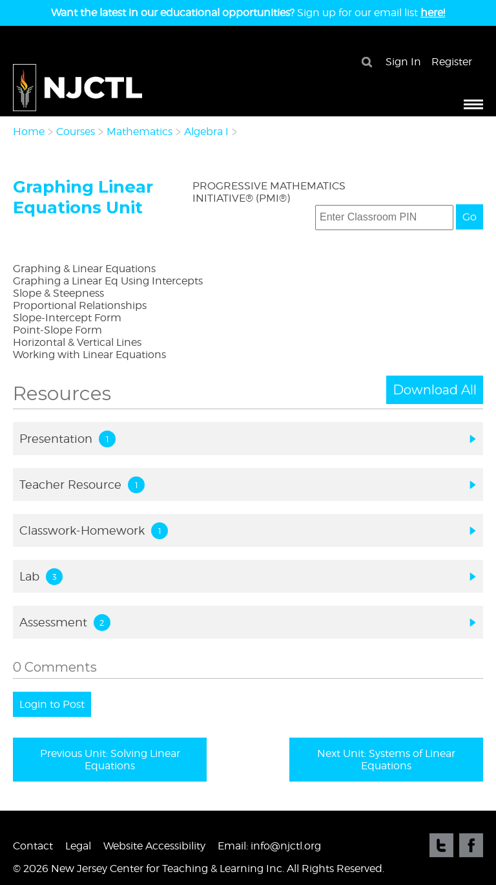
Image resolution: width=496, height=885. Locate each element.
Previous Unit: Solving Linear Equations (110, 759)
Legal (78, 846)
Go (469, 217)
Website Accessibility (154, 846)
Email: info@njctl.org (269, 846)
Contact (33, 846)
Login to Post (52, 704)
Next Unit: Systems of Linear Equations (386, 759)
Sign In (403, 62)
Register (451, 62)
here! (432, 12)
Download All (435, 390)
